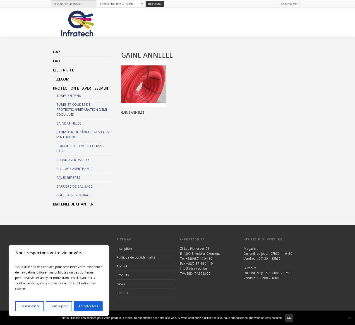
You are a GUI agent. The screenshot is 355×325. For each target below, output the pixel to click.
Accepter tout (88, 306)
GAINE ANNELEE (68, 123)
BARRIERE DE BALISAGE (74, 186)
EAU (56, 61)
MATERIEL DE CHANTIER (73, 204)
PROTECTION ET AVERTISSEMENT (81, 88)
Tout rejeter (59, 306)
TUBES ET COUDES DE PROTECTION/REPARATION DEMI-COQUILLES (82, 109)
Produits (123, 275)
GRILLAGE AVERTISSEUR (74, 168)
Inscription (124, 248)
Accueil (122, 266)
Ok (289, 318)
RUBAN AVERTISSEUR (72, 160)
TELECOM (61, 79)
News (121, 284)
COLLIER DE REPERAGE (73, 195)
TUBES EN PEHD (68, 95)
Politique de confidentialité (136, 257)
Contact (122, 293)
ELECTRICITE (63, 70)
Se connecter (289, 3)
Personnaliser (29, 306)
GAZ (56, 51)
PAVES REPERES (68, 177)
